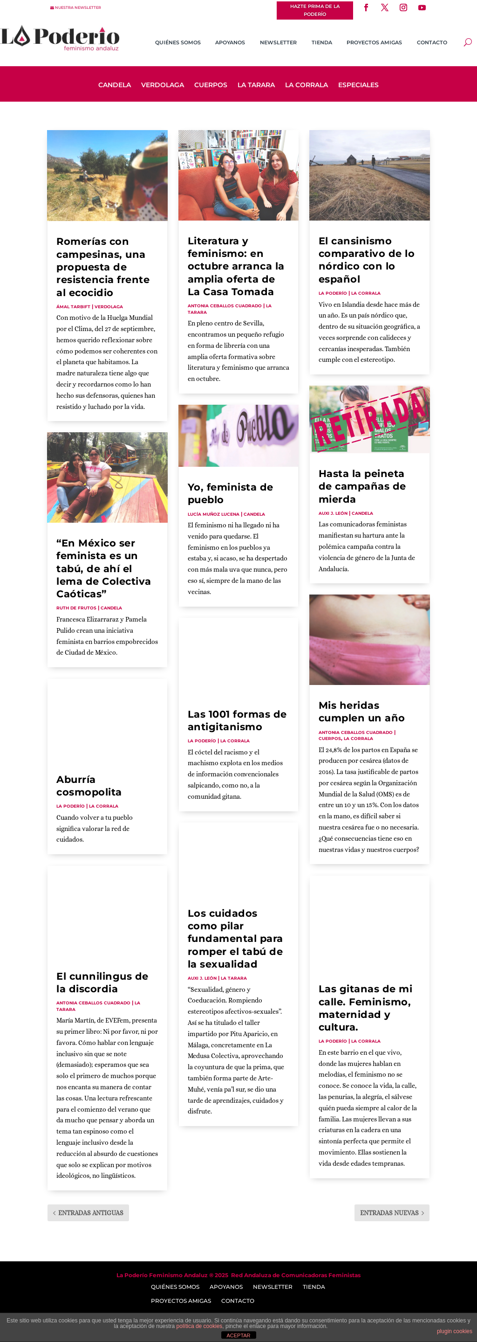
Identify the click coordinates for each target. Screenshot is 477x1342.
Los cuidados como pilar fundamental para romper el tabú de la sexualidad (235, 938)
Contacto (432, 42)
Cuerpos (210, 85)
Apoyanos (230, 42)
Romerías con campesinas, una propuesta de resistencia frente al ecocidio (103, 266)
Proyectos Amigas (374, 42)
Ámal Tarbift (73, 306)
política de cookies (200, 1326)
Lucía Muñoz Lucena (213, 514)
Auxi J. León (202, 978)
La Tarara (256, 85)
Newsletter (278, 42)
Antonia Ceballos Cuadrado (93, 1002)
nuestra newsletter (78, 8)
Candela (114, 85)
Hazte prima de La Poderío (315, 10)
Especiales (358, 85)
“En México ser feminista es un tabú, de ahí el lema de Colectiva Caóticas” (103, 568)
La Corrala (306, 85)
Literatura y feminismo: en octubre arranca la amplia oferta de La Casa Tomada (236, 266)
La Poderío (70, 806)
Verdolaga (162, 85)
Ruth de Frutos (76, 607)
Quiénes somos (178, 42)
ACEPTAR (238, 1335)
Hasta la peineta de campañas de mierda (362, 486)
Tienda (322, 42)
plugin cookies (454, 1331)
